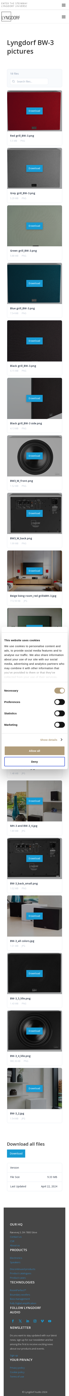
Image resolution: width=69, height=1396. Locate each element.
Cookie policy (17, 1372)
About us (15, 1245)
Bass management (20, 1298)
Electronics (16, 1258)
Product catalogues (20, 1273)
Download (34, 110)
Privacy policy (17, 1367)
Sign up (14, 1355)
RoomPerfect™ (18, 1290)
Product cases (18, 1277)
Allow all (34, 750)
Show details (48, 739)
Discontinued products (22, 1269)
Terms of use (17, 1376)
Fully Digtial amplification (23, 1303)
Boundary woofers (20, 1294)
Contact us (16, 1236)
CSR (12, 1241)
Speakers (15, 1262)
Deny (34, 761)
